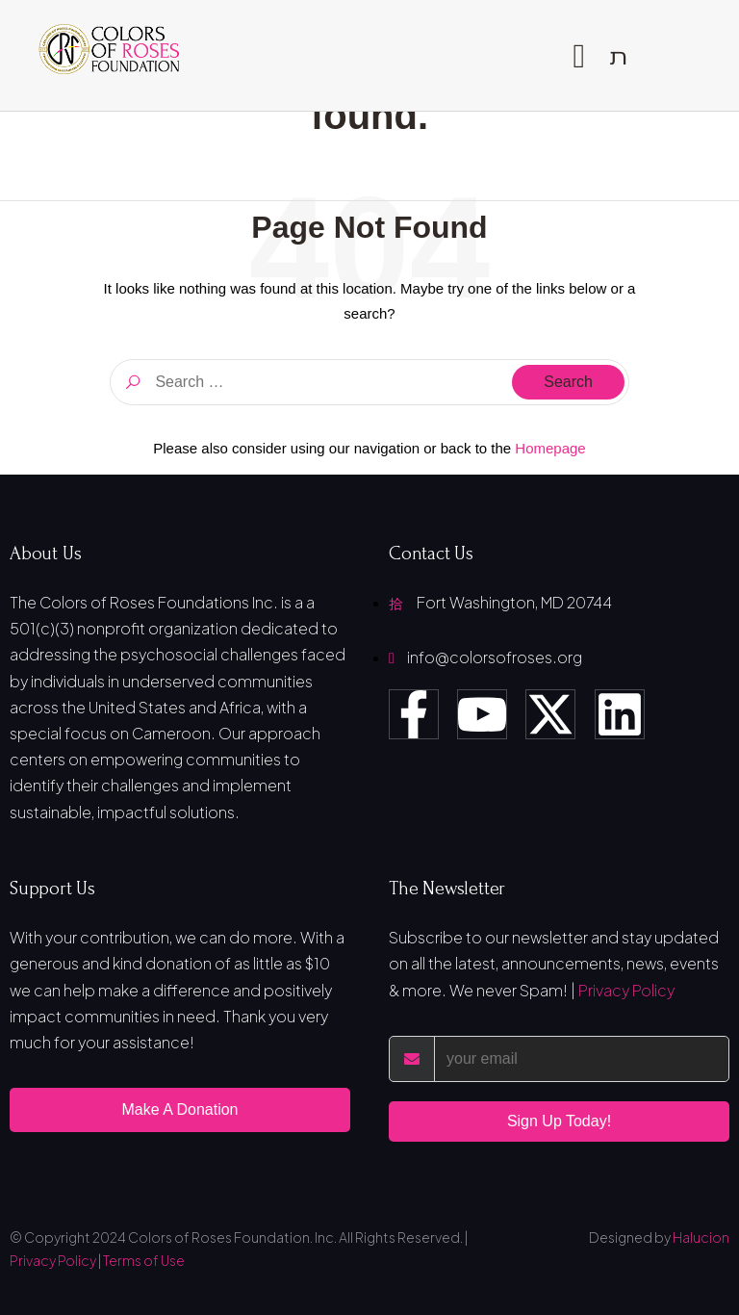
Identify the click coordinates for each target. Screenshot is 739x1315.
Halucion (701, 1237)
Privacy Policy (626, 990)
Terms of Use (144, 1260)
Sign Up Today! (559, 1121)
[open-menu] (579, 55)
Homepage (550, 448)
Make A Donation (180, 1109)
